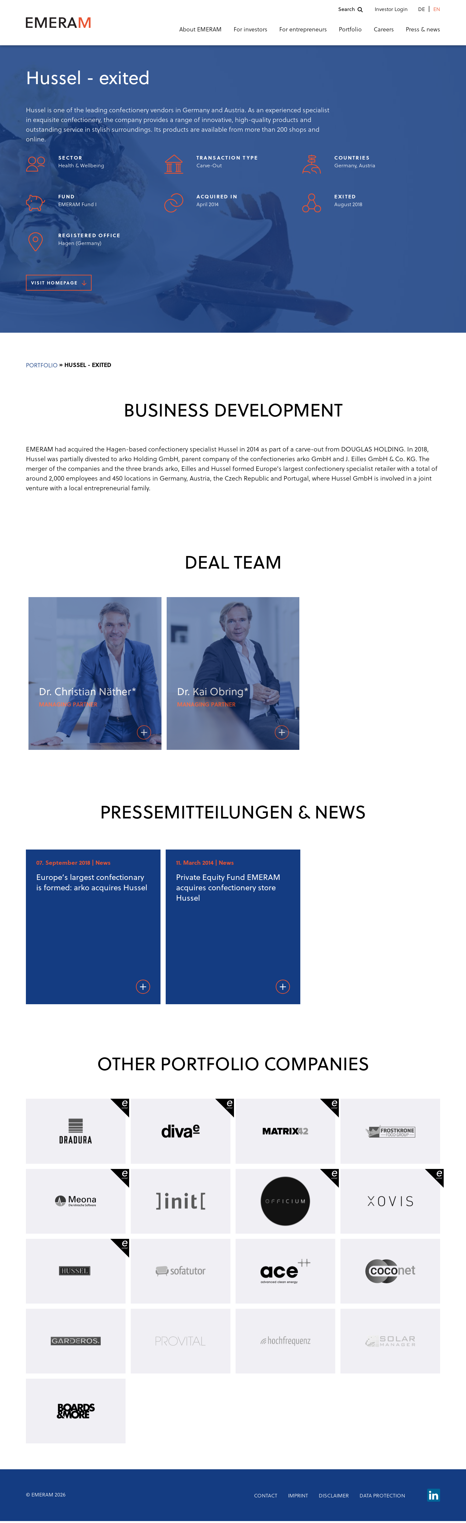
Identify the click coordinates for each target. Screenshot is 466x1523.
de (421, 10)
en (436, 10)
